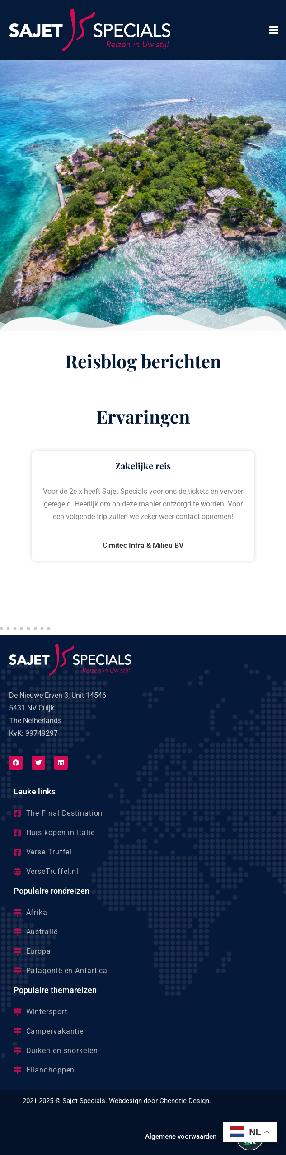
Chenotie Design (184, 1101)
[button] (273, 30)
